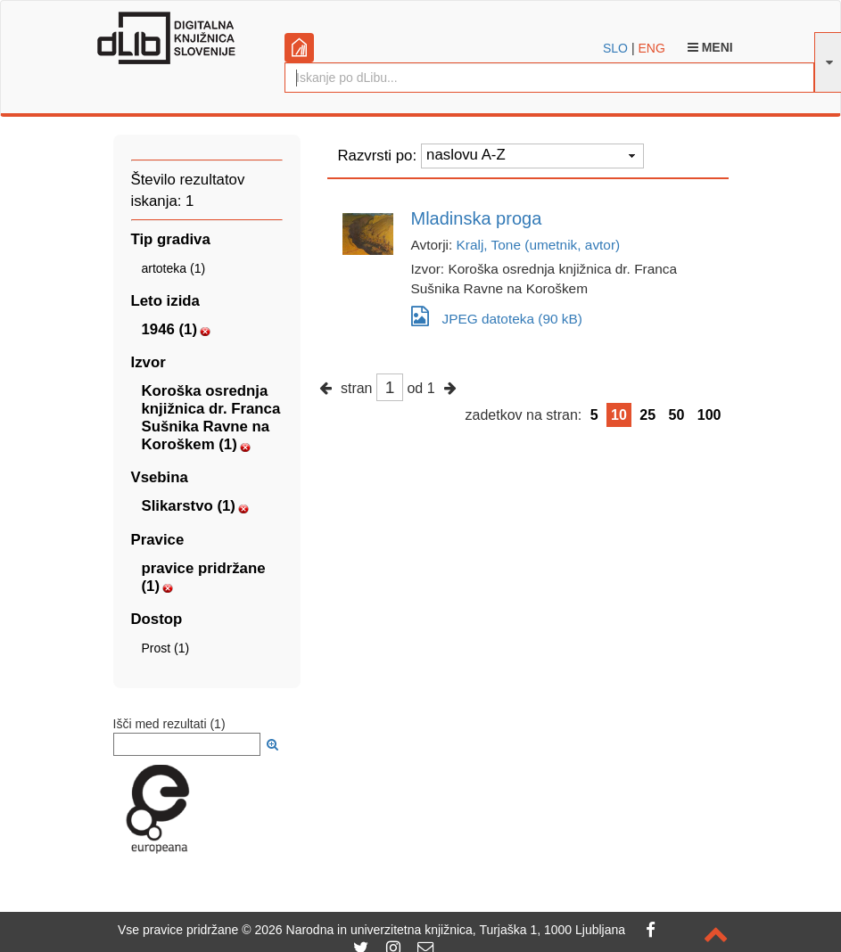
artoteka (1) (174, 268)
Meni (710, 47)
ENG (651, 48)
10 (619, 415)
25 (647, 415)
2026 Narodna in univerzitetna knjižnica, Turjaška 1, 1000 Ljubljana (439, 930)
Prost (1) (166, 648)
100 (709, 415)
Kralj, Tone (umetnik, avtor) (539, 244)
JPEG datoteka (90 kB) (496, 316)
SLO (615, 48)
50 (677, 415)
